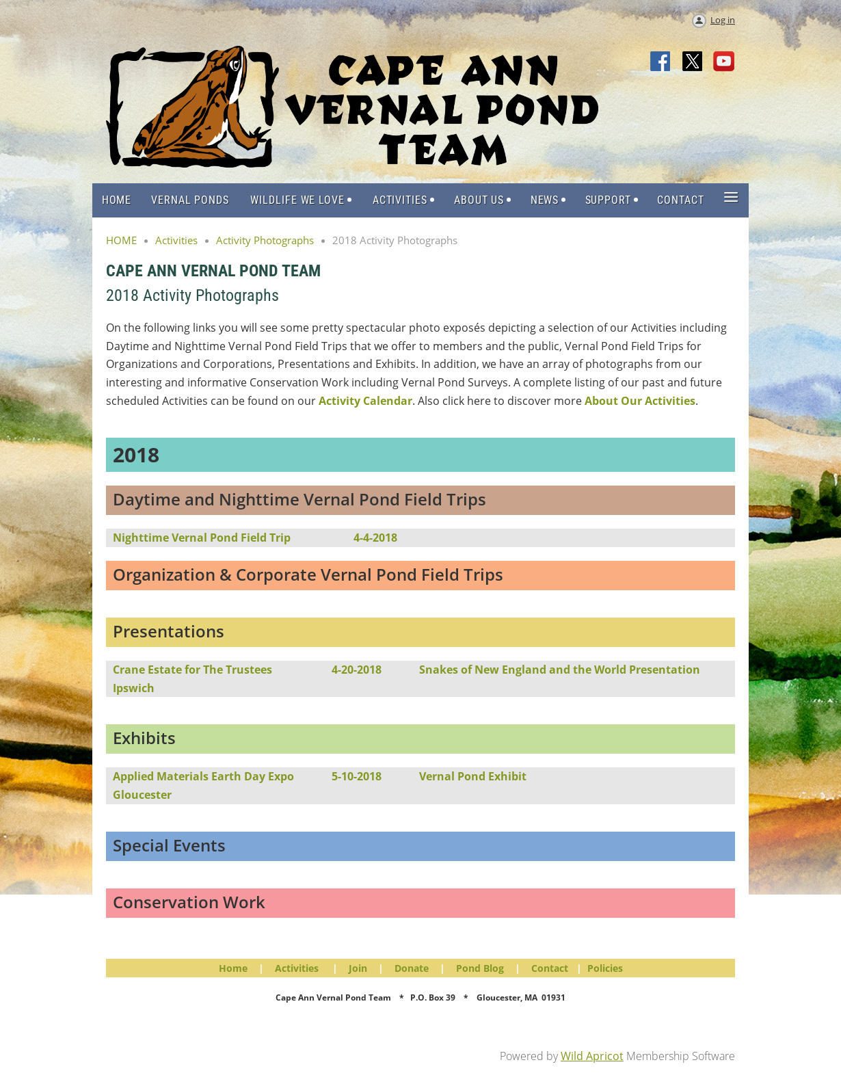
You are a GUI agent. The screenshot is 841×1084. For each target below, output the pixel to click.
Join (358, 968)
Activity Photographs (265, 240)
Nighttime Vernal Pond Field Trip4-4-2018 (255, 537)
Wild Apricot (592, 1055)
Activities (176, 240)
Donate (412, 968)
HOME (121, 240)
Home (233, 968)
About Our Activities (640, 400)
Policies (605, 968)
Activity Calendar (365, 400)
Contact (549, 968)
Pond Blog (480, 968)
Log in (722, 20)
